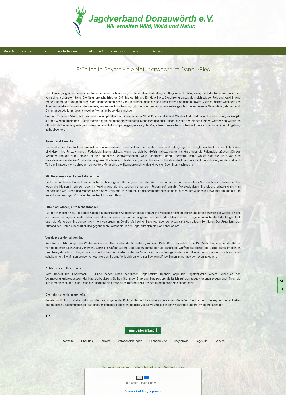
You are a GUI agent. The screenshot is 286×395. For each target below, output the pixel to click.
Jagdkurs (138, 51)
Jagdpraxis (117, 51)
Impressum (124, 367)
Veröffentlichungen (68, 51)
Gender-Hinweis (174, 367)
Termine (45, 51)
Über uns (26, 51)
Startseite (9, 51)
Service (156, 51)
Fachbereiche (94, 51)
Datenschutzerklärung (147, 367)
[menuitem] (9, 51)
